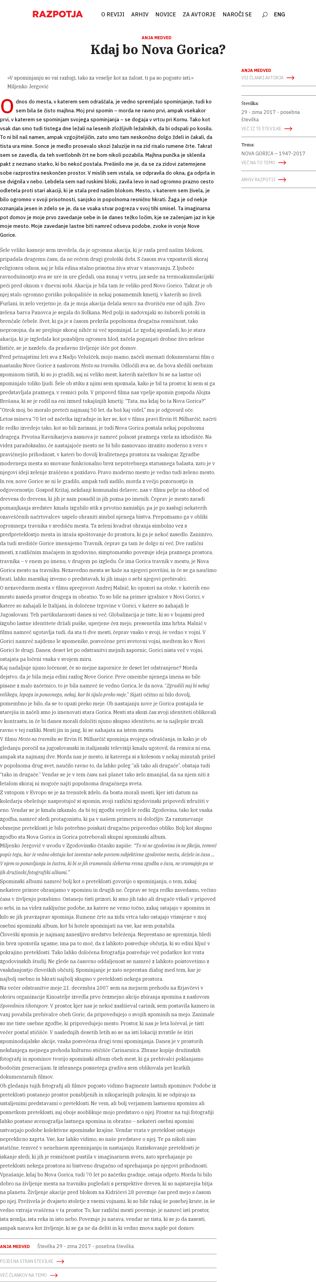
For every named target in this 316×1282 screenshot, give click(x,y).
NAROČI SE (237, 15)
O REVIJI (112, 15)
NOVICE (165, 15)
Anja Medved (157, 37)
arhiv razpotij (258, 179)
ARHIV (139, 15)
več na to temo (258, 162)
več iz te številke (261, 129)
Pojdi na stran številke (26, 1261)
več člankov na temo (23, 1275)
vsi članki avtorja (262, 78)
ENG (279, 15)
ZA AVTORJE (199, 15)
